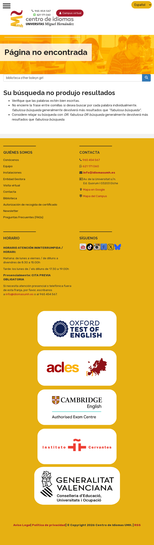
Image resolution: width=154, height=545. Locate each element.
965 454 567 (91, 160)
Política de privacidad (48, 525)
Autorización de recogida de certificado (30, 204)
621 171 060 (91, 166)
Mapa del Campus (95, 196)
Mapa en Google (94, 189)
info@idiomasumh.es (99, 172)
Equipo (8, 166)
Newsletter (10, 211)
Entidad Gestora (14, 179)
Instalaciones (12, 172)
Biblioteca (10, 198)
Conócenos (11, 160)
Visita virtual (11, 185)
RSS (137, 525)
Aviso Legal (22, 525)
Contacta (9, 191)
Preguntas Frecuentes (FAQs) (23, 217)
